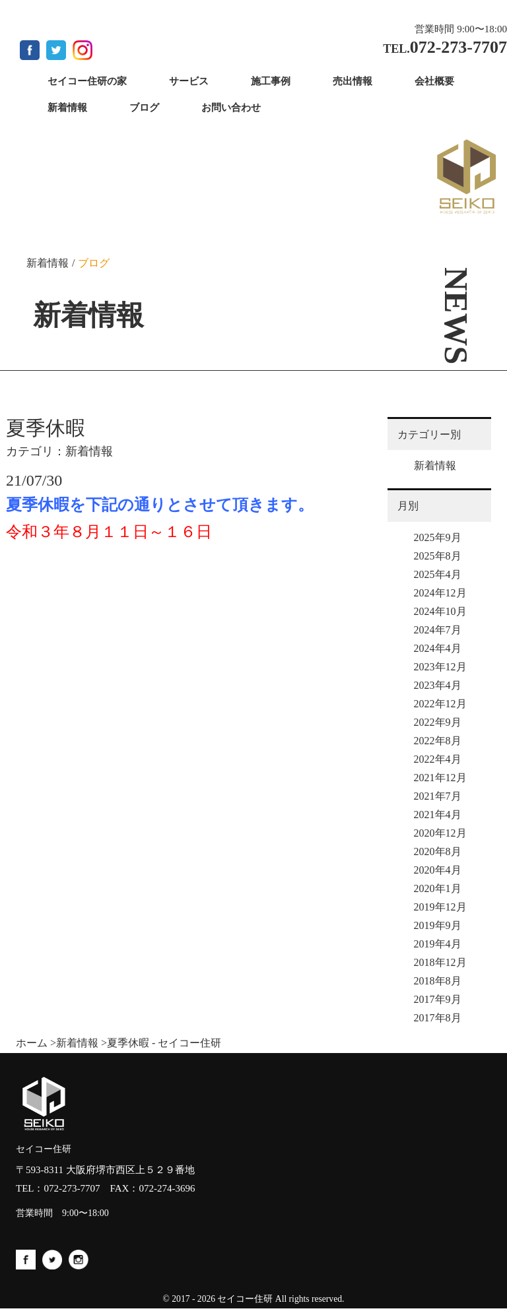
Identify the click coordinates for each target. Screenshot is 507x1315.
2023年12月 (440, 666)
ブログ (94, 263)
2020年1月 (437, 888)
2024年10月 (440, 611)
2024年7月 (437, 629)
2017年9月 (437, 999)
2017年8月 (437, 1017)
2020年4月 (437, 870)
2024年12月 (440, 592)
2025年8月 (437, 555)
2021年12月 (440, 777)
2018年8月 (437, 980)
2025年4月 (437, 574)
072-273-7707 (72, 1188)
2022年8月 (437, 740)
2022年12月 (440, 703)
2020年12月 (440, 833)
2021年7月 (437, 796)
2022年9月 (437, 722)
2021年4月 (437, 814)
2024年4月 (437, 648)
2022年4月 (437, 759)
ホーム (32, 1042)
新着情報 (47, 263)
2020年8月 (437, 851)
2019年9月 (437, 925)
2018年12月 (440, 962)
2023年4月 (437, 685)
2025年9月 (437, 537)
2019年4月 (437, 943)
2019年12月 (440, 907)
